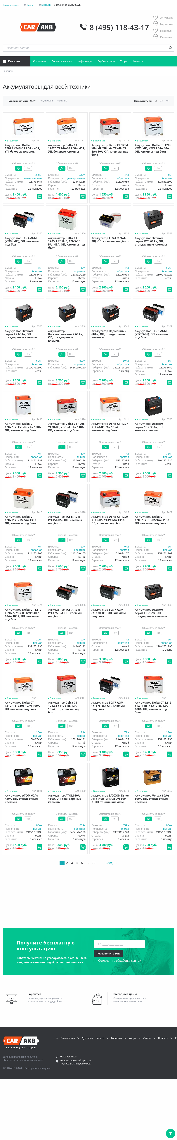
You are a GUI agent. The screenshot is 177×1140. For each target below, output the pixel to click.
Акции (132, 1038)
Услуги (123, 61)
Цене (33, 101)
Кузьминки (162, 37)
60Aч (169, 267)
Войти (30, 5)
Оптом (147, 1038)
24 (161, 101)
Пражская (162, 30)
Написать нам (68, 1081)
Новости (163, 1038)
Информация (85, 61)
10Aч (39, 639)
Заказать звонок (10, 5)
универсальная (32, 178)
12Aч (82, 732)
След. (111, 862)
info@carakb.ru (78, 1077)
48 (167, 101)
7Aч (40, 453)
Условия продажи (13, 1056)
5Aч (170, 174)
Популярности (46, 101)
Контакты (138, 61)
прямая (81, 456)
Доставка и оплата (62, 61)
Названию (62, 101)
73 (93, 862)
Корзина (46, 4)
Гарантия (116, 1038)
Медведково (163, 24)
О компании (39, 61)
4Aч (126, 174)
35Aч (169, 453)
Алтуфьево (163, 17)
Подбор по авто (106, 61)
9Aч (126, 546)
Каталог (11, 61)
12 (156, 101)
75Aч (169, 639)
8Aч (83, 453)
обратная (123, 178)
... (88, 862)
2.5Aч (38, 174)
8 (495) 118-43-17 (119, 27)
